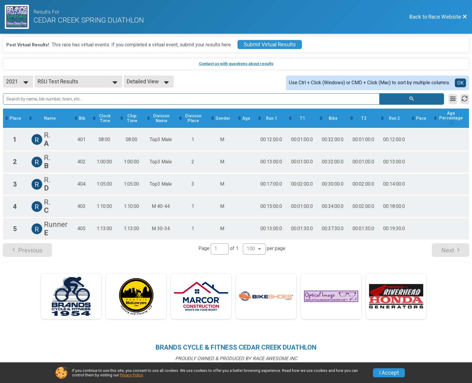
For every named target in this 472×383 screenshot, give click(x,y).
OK (460, 83)
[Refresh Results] (464, 99)
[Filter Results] (453, 99)
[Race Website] (19, 17)
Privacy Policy (131, 375)
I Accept (389, 373)
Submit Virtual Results (270, 45)
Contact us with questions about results (236, 63)
